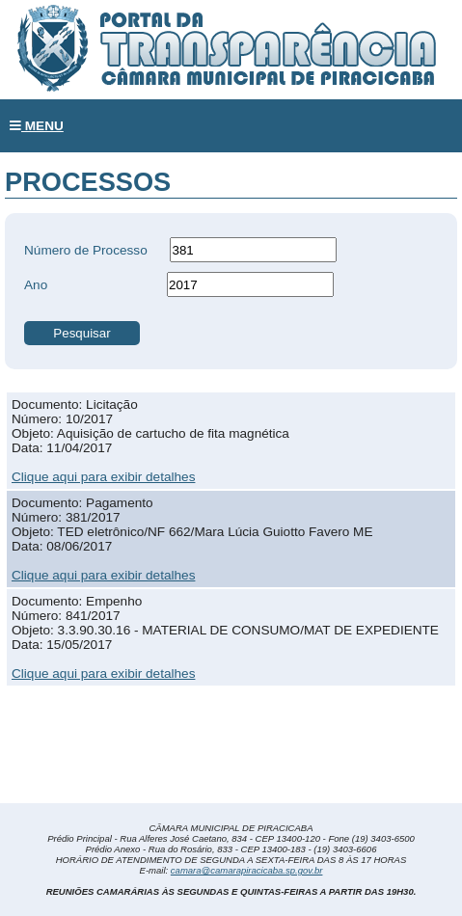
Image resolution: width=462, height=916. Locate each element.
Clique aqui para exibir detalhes (103, 477)
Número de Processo (86, 250)
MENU (37, 126)
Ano (35, 285)
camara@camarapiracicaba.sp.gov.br (247, 870)
